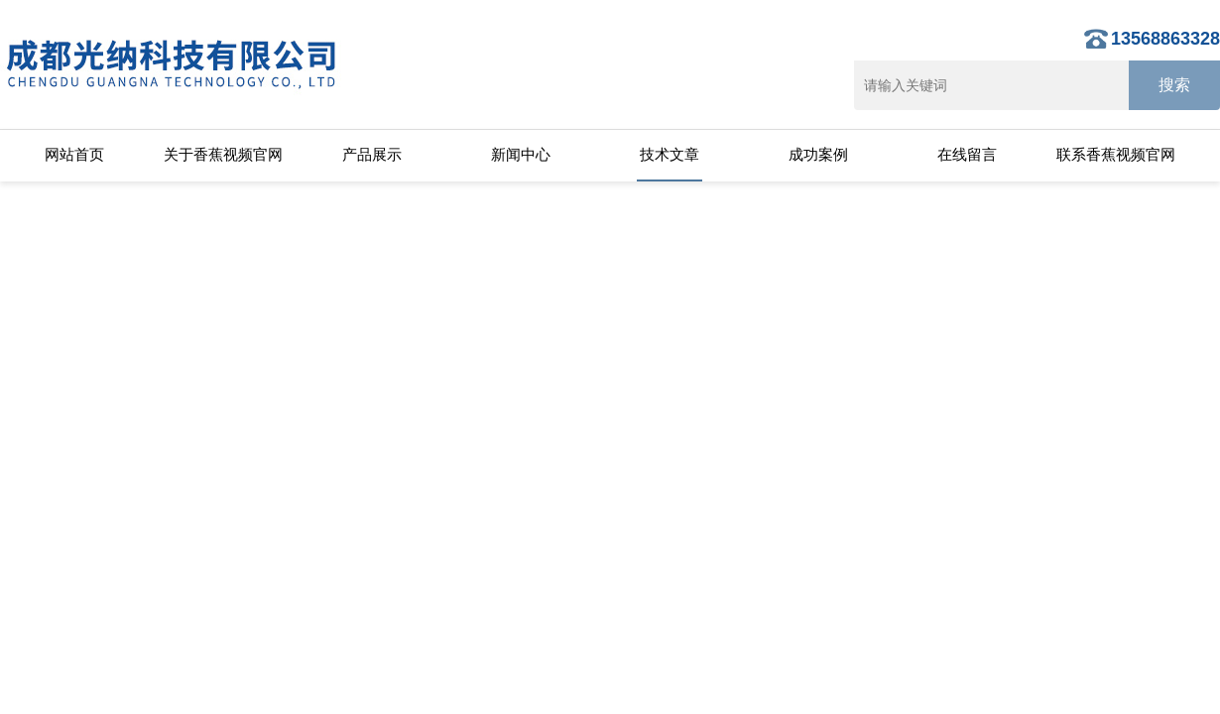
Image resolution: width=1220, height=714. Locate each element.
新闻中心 (520, 154)
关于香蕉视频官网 (223, 154)
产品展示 (372, 154)
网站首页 (74, 154)
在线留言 (967, 154)
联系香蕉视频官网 (1115, 154)
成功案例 (818, 154)
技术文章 (669, 154)
